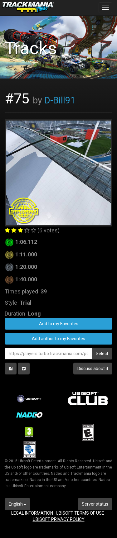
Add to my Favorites (58, 323)
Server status (95, 504)
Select (102, 353)
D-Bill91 (59, 100)
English (17, 504)
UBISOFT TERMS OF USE (80, 513)
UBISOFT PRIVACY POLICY (59, 519)
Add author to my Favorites (58, 338)
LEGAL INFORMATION (32, 513)
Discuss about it (92, 368)
